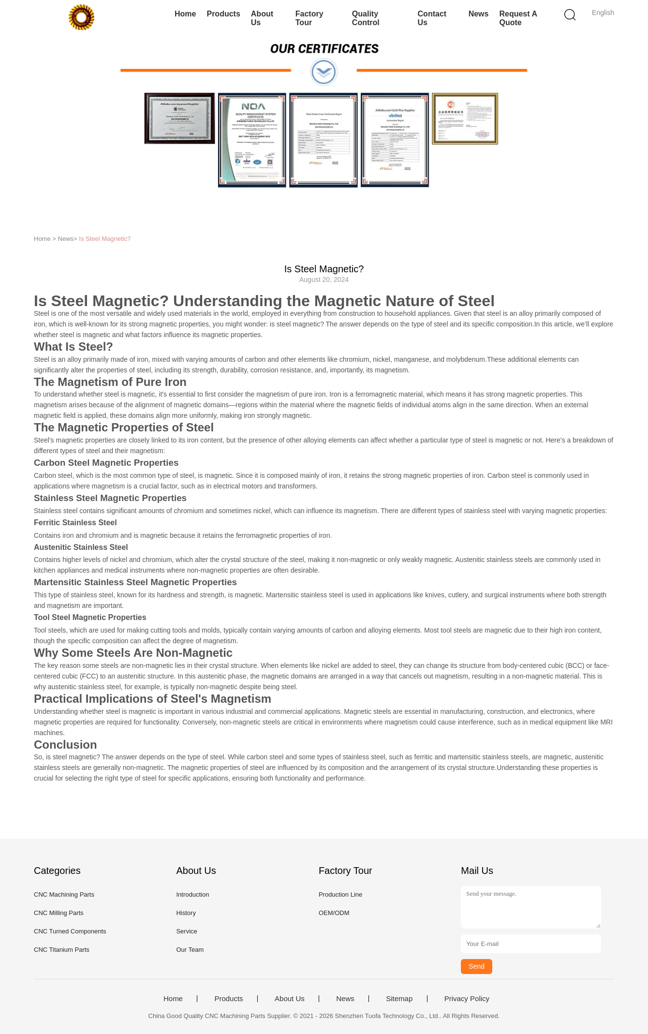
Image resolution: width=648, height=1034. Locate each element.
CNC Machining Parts (64, 894)
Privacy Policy (466, 998)
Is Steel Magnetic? (105, 238)
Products (223, 14)
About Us (262, 18)
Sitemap (399, 998)
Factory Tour (309, 18)
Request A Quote (518, 18)
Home (185, 14)
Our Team (190, 949)
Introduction (192, 894)
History (185, 912)
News (479, 14)
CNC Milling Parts (59, 912)
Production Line (340, 894)
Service (186, 931)
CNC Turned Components (70, 931)
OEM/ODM (334, 912)
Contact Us (432, 18)
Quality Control (366, 18)
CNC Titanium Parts (61, 949)
